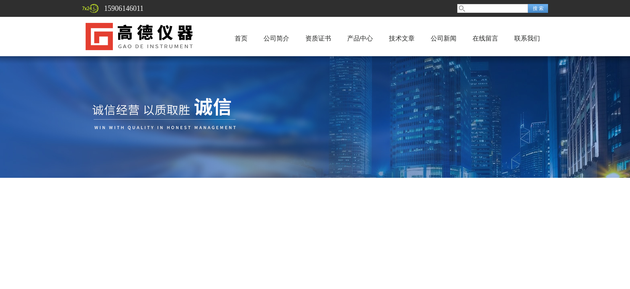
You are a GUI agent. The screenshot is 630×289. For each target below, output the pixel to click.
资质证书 (318, 38)
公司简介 (276, 38)
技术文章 (402, 38)
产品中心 (360, 38)
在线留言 (485, 38)
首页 (241, 38)
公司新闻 (443, 38)
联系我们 (527, 38)
